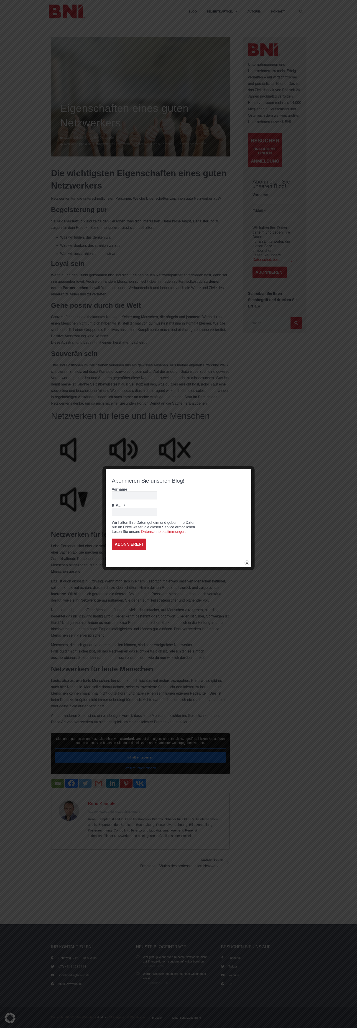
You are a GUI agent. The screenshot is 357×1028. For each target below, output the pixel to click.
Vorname (119, 489)
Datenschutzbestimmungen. (163, 531)
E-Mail (118, 505)
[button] (10, 1018)
